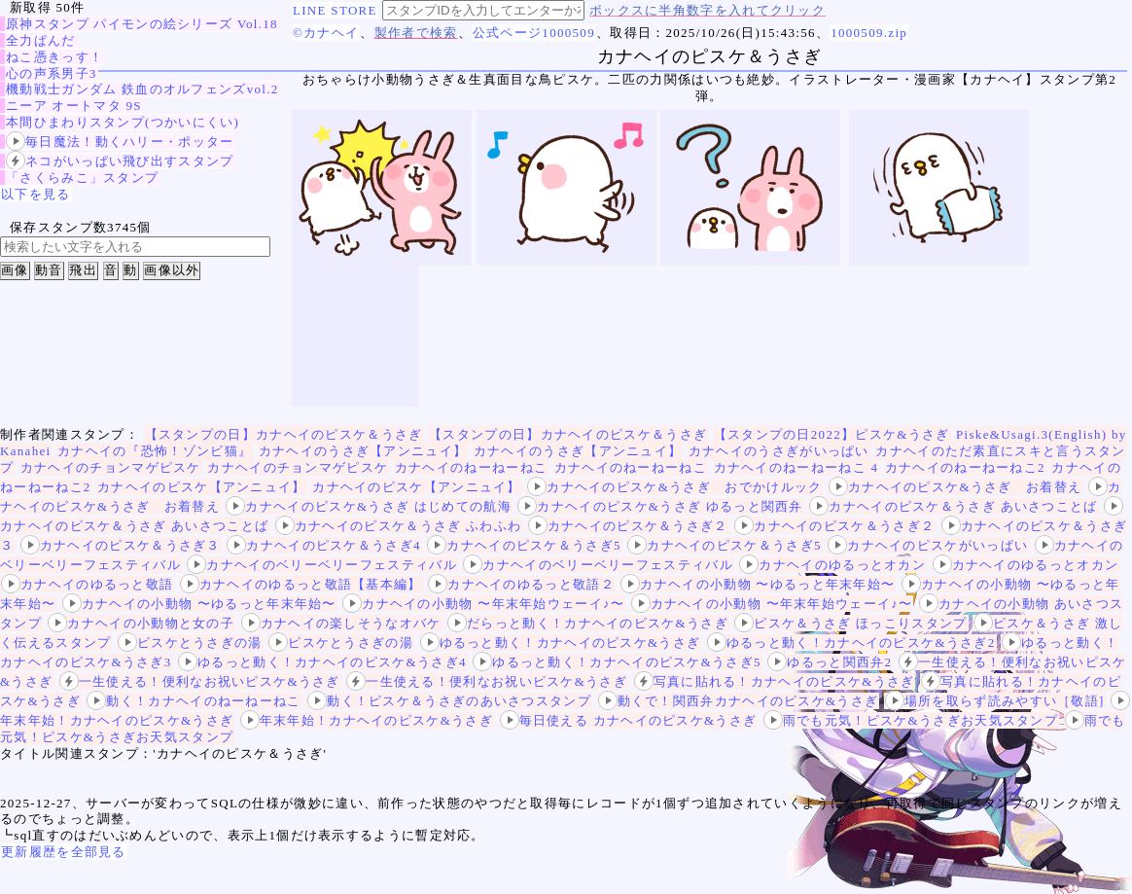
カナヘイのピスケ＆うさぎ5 (523, 545)
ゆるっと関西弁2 (829, 662)
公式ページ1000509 (534, 32)
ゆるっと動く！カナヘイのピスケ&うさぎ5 (617, 662)
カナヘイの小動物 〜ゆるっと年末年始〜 (757, 584)
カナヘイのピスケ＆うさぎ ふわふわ (398, 526)
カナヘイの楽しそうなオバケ (341, 623)
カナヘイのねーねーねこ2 (965, 467)
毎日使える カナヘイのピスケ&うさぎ (629, 720)
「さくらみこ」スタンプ (82, 177)
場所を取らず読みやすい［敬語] (995, 701)
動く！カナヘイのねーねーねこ (194, 701)
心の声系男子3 (51, 73)
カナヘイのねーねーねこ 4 (796, 467)
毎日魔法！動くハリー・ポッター (120, 141)
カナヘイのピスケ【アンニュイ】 (201, 487)
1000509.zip (869, 32)
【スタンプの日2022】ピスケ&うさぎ (832, 434)
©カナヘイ (326, 32)
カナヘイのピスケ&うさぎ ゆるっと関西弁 (659, 506)
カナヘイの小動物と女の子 (141, 623)
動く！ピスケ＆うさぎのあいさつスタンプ (449, 701)
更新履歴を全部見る (63, 851)
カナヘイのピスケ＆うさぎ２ (628, 526)
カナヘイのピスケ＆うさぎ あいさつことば (953, 506)
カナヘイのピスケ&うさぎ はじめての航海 (368, 506)
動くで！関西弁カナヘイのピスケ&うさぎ (738, 701)
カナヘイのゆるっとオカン (832, 564)
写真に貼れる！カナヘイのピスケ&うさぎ (774, 681)
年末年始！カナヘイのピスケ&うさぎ (366, 720)
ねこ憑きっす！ (54, 57)
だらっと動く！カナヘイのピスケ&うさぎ (587, 623)
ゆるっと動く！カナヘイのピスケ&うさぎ (560, 642)
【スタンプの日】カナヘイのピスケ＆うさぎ (284, 434)
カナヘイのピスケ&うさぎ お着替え (955, 487)
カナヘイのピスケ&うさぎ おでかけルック (674, 487)
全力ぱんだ (41, 40)
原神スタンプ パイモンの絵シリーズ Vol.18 (142, 24)
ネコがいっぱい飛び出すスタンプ (120, 161)
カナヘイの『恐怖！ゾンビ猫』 (154, 451)
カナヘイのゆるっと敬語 (87, 584)
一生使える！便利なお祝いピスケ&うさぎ (199, 681)
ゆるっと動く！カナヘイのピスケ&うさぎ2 (851, 642)
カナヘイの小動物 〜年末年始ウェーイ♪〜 (483, 603)
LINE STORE (335, 10)
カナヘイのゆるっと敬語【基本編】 (301, 584)
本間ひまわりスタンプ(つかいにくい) (122, 122)
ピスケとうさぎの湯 (190, 642)
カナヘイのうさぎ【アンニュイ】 (363, 451)
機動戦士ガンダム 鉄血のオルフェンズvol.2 (142, 89)
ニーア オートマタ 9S (74, 105)
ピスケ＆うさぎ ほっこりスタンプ (850, 623)
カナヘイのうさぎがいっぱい (779, 451)
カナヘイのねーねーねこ (471, 467)
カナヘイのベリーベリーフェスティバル (321, 564)
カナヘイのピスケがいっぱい (928, 545)
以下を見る (36, 194)
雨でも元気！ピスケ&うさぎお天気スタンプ (910, 720)
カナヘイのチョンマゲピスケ (110, 467)
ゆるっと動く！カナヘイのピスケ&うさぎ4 (322, 662)
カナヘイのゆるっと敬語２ (521, 584)
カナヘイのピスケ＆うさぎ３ (120, 545)
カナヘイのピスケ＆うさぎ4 (323, 545)
